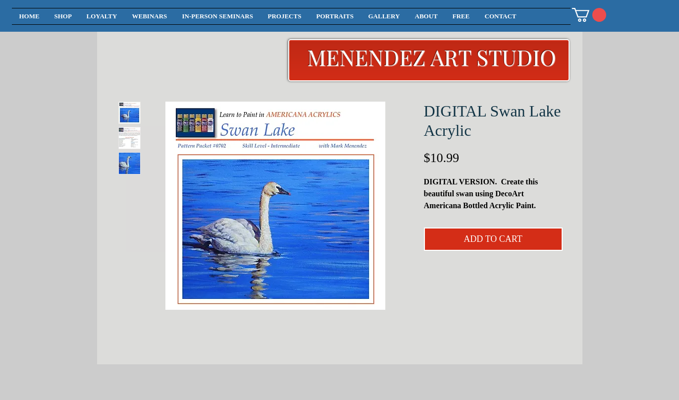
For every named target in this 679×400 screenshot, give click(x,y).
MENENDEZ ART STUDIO (431, 56)
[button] (589, 15)
